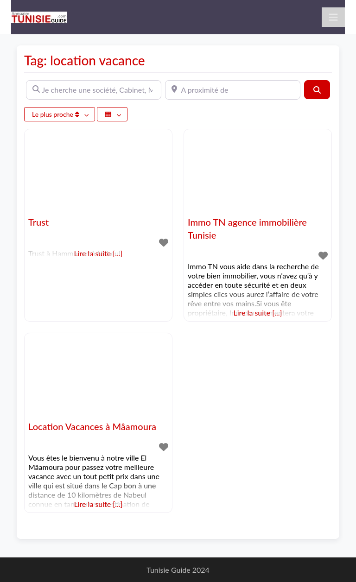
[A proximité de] (232, 90)
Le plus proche (56, 114)
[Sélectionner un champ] (112, 114)
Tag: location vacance (84, 60)
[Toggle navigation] (333, 17)
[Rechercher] (317, 89)
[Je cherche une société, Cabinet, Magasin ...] (93, 90)
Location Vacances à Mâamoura (92, 426)
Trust (38, 222)
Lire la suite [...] (258, 312)
